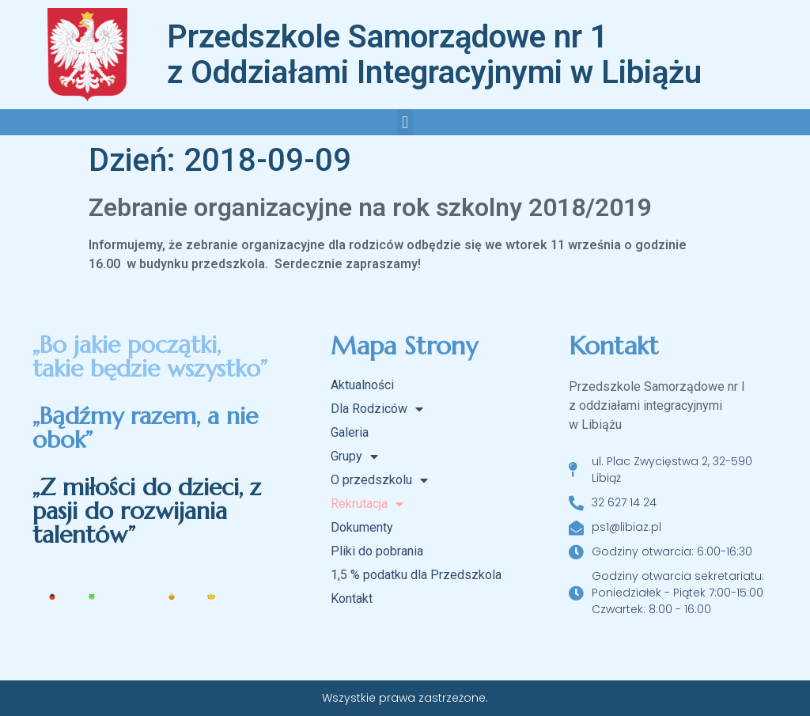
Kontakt (352, 598)
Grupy (354, 456)
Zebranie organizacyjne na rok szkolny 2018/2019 (370, 207)
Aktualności (362, 384)
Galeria (350, 432)
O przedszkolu (379, 480)
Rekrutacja (367, 504)
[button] (404, 122)
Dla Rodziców (377, 409)
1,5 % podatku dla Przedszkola (416, 574)
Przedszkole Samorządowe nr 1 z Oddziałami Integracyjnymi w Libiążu (434, 54)
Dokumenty (362, 527)
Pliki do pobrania (377, 551)
